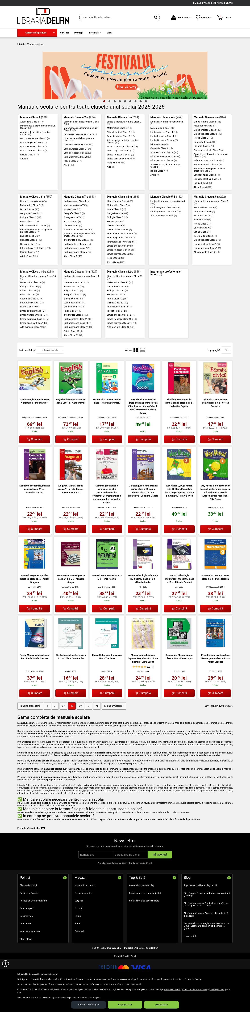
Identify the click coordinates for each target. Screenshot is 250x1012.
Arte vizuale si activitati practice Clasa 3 (123, 166)
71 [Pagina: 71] (94, 731)
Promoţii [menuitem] (78, 32)
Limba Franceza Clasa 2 (77, 178)
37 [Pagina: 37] (62, 731)
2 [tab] (109, 126)
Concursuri (25, 948)
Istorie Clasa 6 (29, 234)
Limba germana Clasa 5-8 (165, 236)
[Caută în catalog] (156, 17)
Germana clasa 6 (30, 269)
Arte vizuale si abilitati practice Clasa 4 (165, 190)
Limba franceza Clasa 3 (120, 179)
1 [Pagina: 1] (46, 731)
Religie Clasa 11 (73, 315)
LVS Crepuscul (104, 612)
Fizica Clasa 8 (115, 246)
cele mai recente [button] (50, 375)
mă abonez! (160, 879)
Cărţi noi (78, 925)
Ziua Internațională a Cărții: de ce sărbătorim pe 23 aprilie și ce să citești (206, 929)
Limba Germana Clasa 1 (34, 175)
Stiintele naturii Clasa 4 (164, 177)
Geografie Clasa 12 (118, 311)
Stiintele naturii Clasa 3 (121, 157)
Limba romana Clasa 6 (33, 226)
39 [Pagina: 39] (78, 731)
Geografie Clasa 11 (75, 319)
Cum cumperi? (27, 933)
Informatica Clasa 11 (76, 340)
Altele (24, 183)
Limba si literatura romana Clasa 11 (81, 302)
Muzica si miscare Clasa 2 (78, 169)
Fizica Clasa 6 (29, 246)
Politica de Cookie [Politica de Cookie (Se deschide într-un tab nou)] (193, 979)
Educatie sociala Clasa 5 (208, 189)
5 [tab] (125, 126)
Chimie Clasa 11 (74, 332)
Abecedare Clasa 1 (32, 146)
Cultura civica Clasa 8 (119, 254)
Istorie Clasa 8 (116, 234)
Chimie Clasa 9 (203, 253)
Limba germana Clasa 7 (77, 277)
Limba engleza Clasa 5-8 (165, 232)
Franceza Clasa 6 (31, 265)
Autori (77, 948)
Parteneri (79, 956)
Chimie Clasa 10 (30, 315)
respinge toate (125, 1004)
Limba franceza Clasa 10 (34, 340)
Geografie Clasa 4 (161, 173)
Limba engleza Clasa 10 (33, 335)
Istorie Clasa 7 (72, 234)
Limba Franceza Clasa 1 (34, 171)
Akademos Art (104, 443)
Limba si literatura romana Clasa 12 (125, 302)
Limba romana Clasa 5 (207, 146)
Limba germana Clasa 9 (207, 273)
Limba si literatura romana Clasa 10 (38, 302)
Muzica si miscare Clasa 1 (35, 163)
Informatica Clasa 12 (119, 332)
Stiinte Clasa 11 (73, 356)
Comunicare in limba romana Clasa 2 (81, 147)
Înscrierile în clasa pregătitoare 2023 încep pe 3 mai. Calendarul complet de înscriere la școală (206, 951)
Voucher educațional (30, 956)
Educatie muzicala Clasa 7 (78, 254)
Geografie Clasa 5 (205, 167)
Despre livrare (27, 940)
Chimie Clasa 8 (116, 250)
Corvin (140, 696)
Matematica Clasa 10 (32, 307)
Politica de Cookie (29, 918)
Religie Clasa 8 (116, 283)
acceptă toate (161, 1004)
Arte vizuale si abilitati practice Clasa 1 (35, 158)
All (140, 612)
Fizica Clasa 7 (72, 246)
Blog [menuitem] (109, 32)
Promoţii (78, 933)
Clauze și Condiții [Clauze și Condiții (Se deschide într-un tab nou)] (218, 989)
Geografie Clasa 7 (74, 238)
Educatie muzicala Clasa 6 (35, 250)
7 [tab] (135, 126)
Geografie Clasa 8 (117, 238)
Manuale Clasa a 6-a (36, 221)
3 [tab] (114, 126)
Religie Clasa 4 (159, 195)
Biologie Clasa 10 (30, 311)
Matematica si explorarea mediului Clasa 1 (37, 152)
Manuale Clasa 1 (34, 142)
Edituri (77, 940)
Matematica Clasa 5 (206, 151)
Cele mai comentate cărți (141, 910)
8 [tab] (140, 126)
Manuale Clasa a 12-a (123, 296)
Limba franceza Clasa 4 (163, 161)
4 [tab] (120, 126)
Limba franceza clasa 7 (77, 273)
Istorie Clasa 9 (202, 248)
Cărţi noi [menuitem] (64, 32)
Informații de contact (84, 910)
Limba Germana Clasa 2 (77, 182)
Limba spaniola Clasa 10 (34, 348)
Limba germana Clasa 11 (78, 352)
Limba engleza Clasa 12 (121, 340)
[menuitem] (37, 33)
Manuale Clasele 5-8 (166, 221)
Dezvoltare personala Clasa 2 (80, 159)
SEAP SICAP (26, 964)
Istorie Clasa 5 (203, 163)
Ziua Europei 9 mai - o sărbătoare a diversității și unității (207, 919)
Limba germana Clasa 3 (121, 183)
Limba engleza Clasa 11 (78, 344)
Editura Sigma (68, 612)
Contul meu (181, 17)
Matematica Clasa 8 (118, 230)
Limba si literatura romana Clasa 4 (167, 147)
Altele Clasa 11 (73, 360)
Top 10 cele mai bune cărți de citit (201, 910)
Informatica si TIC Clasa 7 (79, 265)
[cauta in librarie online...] (115, 17)
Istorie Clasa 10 (29, 332)
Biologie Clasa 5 (204, 171)
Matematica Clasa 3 (119, 153)
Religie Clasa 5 (203, 208)
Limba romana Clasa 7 (76, 226)
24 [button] (226, 375)
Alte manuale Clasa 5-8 (163, 240)
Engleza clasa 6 (30, 261)
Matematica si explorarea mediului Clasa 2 (81, 154)
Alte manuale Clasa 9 (207, 277)
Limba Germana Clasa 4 (164, 165)
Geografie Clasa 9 (204, 236)
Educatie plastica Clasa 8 (121, 262)
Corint (67, 696)
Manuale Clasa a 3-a (123, 142)
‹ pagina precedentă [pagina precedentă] (30, 731)
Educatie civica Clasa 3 (121, 161)
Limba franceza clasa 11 (77, 348)
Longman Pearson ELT (31, 443)
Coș (224, 17)
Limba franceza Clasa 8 (121, 275)
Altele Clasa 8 (116, 287)
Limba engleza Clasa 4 (164, 157)
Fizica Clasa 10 (29, 319)
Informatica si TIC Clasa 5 (209, 185)
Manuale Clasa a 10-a (37, 296)
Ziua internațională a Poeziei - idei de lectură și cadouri (206, 939)
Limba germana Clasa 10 (34, 344)
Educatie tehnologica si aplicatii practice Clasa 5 (209, 194)
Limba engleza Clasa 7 (77, 269)
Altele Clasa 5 (203, 212)
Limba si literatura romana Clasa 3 (124, 147)
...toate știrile (190, 961)
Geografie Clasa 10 (31, 323)
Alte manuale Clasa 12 (120, 352)
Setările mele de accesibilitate (144, 925)
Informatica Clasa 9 (205, 261)
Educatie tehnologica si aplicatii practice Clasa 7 (79, 259)
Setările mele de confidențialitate (145, 918)
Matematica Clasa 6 (32, 230)
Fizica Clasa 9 (202, 244)
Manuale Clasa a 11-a (80, 296)
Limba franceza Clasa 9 (207, 265)
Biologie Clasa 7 (74, 242)
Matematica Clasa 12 (120, 307)
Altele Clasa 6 (29, 281)
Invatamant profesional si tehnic (165, 298)
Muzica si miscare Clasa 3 (122, 171)
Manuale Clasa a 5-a (210, 142)
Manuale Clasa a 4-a (166, 142)
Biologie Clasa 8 (117, 242)
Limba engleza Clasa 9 (207, 269)
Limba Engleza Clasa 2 (77, 173)
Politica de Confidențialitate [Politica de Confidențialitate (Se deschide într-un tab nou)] (194, 989)
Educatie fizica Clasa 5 (207, 200)
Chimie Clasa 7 (73, 250)
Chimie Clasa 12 (117, 328)
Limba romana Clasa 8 (120, 226)
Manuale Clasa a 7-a (79, 221)
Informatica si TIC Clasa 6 (35, 273)
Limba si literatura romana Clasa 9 (211, 227)
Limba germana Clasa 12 (122, 348)
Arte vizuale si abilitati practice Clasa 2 (79, 164)
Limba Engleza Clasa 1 (34, 167)
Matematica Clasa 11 (77, 307)
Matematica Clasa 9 (205, 232)
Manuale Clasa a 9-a (210, 221)
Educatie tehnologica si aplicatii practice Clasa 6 (36, 255)
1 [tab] (104, 126)
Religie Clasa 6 (30, 277)
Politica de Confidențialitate (33, 925)
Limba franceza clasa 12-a (122, 344)
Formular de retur (83, 918)
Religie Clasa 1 (30, 179)
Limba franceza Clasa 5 (208, 159)
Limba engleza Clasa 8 (120, 270)
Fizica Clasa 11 (73, 335)
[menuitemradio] (136, 375)
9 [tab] (146, 126)
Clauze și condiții (28, 910)
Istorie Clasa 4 (159, 169)
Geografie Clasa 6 (31, 238)
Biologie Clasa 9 (203, 240)
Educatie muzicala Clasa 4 (165, 181)
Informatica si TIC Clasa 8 (122, 266)
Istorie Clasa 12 (117, 323)
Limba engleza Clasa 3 (120, 175)
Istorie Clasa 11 (74, 311)
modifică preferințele (88, 1004)
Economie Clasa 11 (75, 328)
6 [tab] (130, 126)
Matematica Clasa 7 (76, 230)
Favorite (204, 17)
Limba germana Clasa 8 (120, 279)
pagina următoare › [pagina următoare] (110, 731)
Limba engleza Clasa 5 (207, 155)
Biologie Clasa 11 (74, 323)
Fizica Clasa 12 (116, 319)
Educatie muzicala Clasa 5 (208, 175)
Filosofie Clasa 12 (117, 335)
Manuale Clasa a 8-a (123, 221)
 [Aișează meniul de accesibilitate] (5, 963)
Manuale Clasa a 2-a (79, 142)
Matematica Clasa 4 (162, 153)
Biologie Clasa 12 (117, 315)
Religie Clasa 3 (116, 188)
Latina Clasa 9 (202, 257)
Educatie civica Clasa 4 (163, 185)
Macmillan (140, 443)
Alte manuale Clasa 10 (33, 352)
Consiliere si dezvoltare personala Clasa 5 (210, 180)
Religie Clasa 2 (73, 186)
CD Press (32, 612)
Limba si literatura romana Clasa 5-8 (167, 227)
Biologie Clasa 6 (30, 242)
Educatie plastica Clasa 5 (208, 204)
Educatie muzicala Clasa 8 (122, 258)
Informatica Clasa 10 (32, 328)
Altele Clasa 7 (73, 281)
